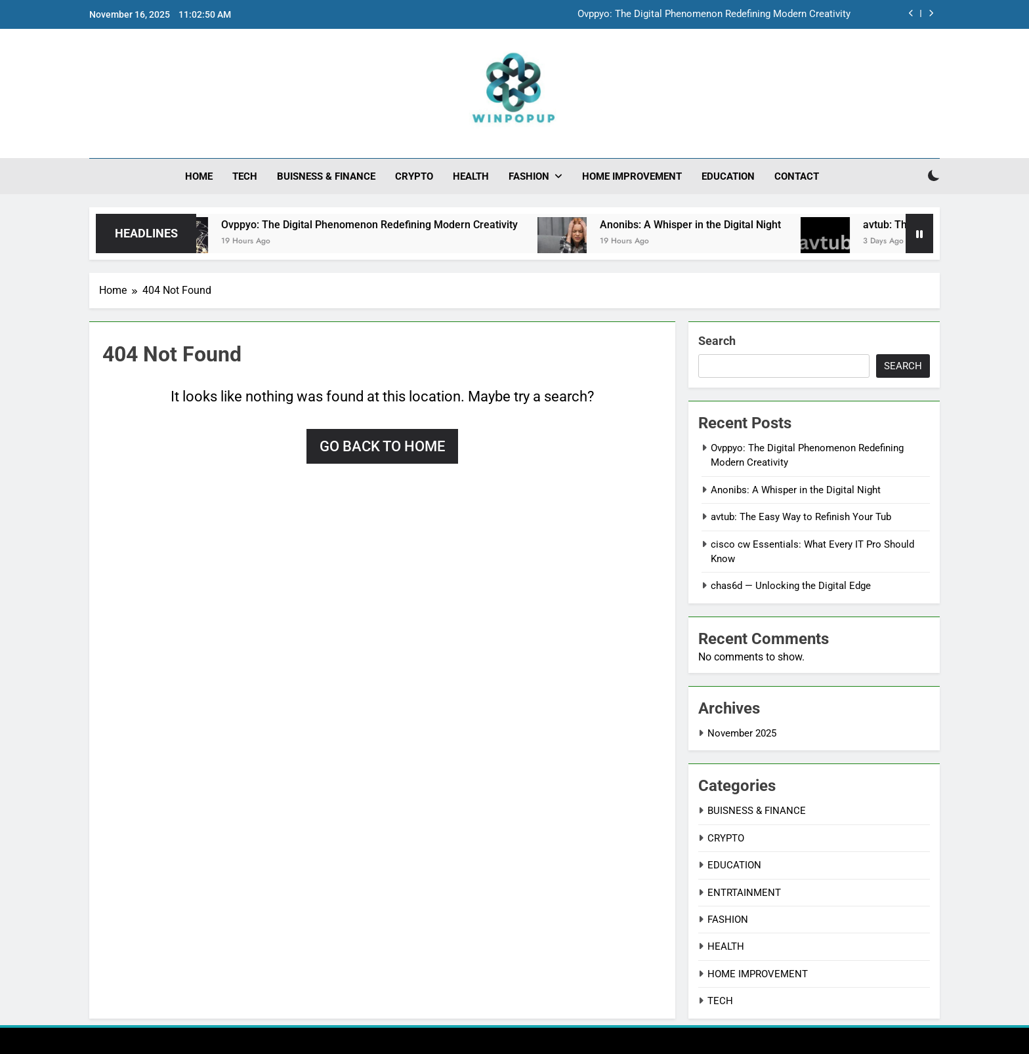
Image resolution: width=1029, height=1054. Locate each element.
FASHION (529, 176)
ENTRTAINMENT (744, 893)
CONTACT (796, 176)
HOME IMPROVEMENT (632, 176)
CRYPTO (414, 176)
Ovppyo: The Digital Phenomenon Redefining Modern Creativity (714, 14)
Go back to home (382, 446)
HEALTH (471, 176)
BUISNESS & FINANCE (326, 176)
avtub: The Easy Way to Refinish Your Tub (801, 517)
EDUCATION (728, 176)
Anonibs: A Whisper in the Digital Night (702, 224)
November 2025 (741, 733)
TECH (244, 176)
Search (717, 341)
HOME (199, 176)
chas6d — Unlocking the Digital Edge (791, 586)
